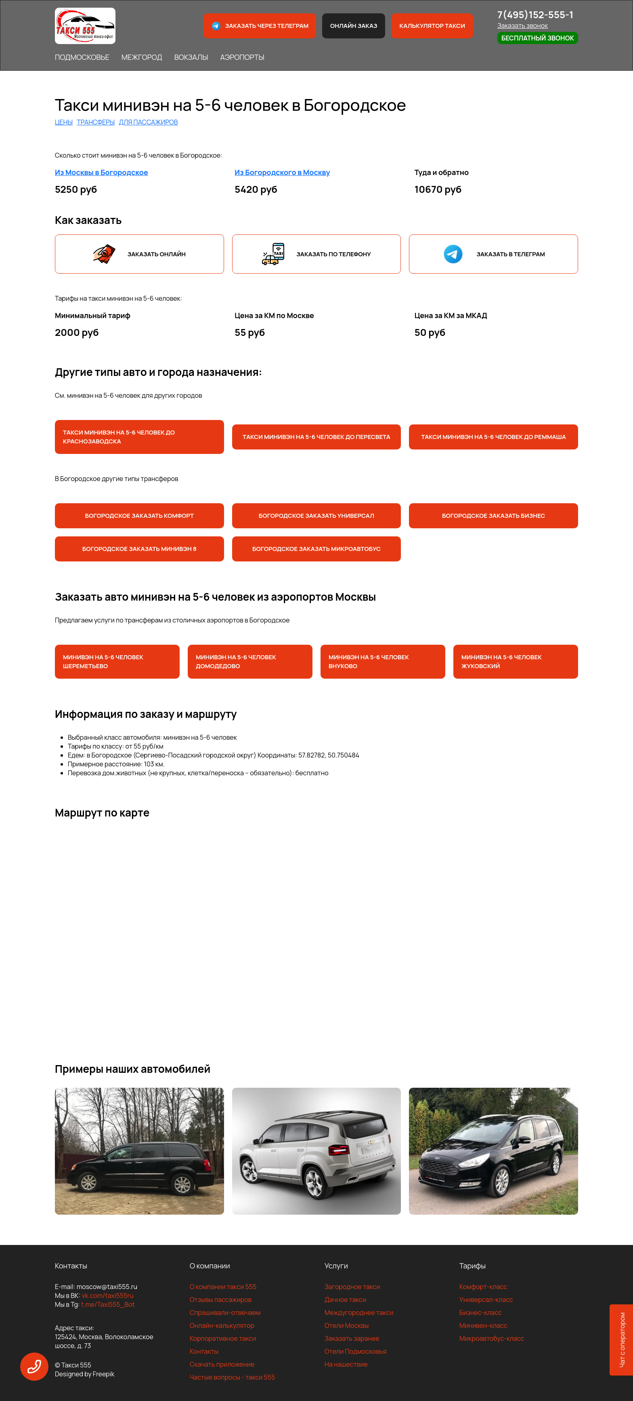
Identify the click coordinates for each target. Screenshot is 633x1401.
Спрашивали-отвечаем (225, 1312)
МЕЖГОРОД (142, 57)
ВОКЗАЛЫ (191, 57)
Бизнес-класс (480, 1312)
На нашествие (346, 1364)
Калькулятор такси (432, 25)
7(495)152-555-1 (535, 14)
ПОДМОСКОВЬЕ (82, 57)
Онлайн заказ (353, 25)
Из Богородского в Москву (282, 172)
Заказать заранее (352, 1338)
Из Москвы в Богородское (101, 172)
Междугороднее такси (359, 1312)
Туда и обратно (442, 172)
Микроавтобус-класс (491, 1338)
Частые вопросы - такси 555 (232, 1377)
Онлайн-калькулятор (222, 1325)
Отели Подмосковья (355, 1351)
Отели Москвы (347, 1325)
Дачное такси (345, 1299)
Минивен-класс (483, 1325)
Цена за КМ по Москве (274, 315)
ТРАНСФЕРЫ (96, 122)
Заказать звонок (522, 25)
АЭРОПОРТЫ (242, 57)
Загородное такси (352, 1286)
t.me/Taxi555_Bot (108, 1304)
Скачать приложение (222, 1364)
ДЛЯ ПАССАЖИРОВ (148, 122)
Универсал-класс (486, 1299)
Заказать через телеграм (260, 26)
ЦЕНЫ (64, 122)
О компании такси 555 (223, 1286)
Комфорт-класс (483, 1286)
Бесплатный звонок (537, 38)
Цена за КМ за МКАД (451, 315)
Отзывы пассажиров (221, 1299)
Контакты (204, 1351)
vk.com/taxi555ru (107, 1295)
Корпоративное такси (223, 1338)
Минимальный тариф (92, 315)
